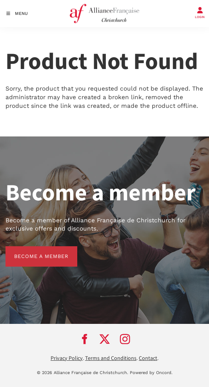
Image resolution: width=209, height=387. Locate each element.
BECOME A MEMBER (32, 250)
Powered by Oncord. (151, 372)
